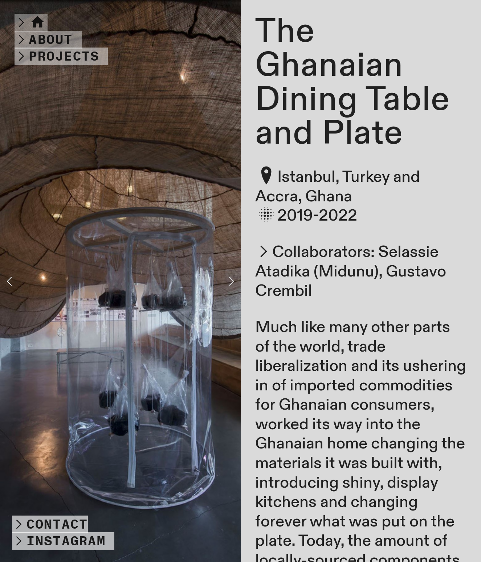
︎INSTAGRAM (58, 541)
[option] (120, 281)
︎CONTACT (50, 524)
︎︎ (31, 23)
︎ (44, 40)
